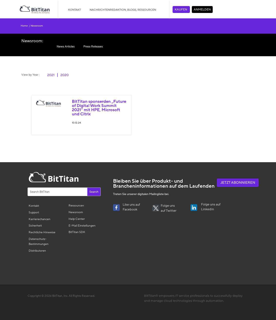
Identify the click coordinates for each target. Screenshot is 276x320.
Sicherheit (35, 226)
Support (34, 212)
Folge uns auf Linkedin (210, 207)
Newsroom (36, 25)
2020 (64, 75)
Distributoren (37, 251)
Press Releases (93, 46)
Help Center (77, 219)
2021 (51, 75)
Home (25, 25)
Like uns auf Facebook (131, 207)
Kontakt (74, 10)
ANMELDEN (202, 9)
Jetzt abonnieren (237, 182)
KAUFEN (181, 9)
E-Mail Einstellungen (82, 226)
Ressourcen (76, 206)
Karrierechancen (39, 219)
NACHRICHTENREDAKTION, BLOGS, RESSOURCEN (123, 10)
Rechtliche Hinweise (42, 232)
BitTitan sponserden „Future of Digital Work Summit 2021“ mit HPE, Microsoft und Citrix (99, 108)
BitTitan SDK (77, 232)
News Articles (66, 46)
